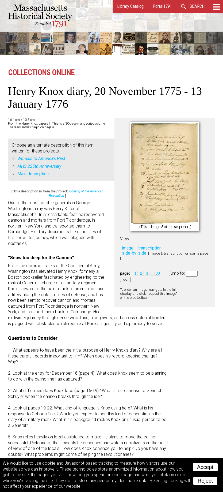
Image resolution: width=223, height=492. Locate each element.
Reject (205, 481)
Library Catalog (130, 6)
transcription (150, 248)
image (127, 248)
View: (125, 238)
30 (158, 273)
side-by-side (134, 253)
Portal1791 (162, 6)
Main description (33, 173)
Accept (205, 467)
